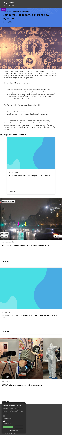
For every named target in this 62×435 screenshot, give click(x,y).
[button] (13, 430)
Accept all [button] (8, 427)
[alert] (14, 417)
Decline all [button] (19, 427)
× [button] (24, 403)
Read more (5, 413)
